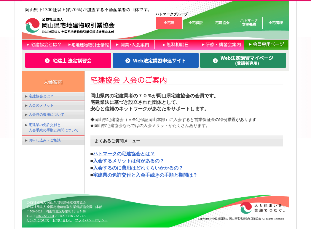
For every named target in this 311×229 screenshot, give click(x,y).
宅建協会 (222, 23)
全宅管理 (276, 23)
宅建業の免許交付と (45, 125)
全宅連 (169, 23)
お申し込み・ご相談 (45, 140)
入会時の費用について (46, 114)
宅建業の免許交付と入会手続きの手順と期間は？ (145, 175)
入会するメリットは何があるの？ (128, 160)
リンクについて (38, 220)
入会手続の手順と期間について (54, 130)
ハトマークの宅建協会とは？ (124, 153)
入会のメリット (41, 105)
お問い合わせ (62, 220)
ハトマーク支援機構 (249, 22)
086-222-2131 (45, 215)
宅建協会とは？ (41, 96)
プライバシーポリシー (91, 220)
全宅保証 (196, 23)
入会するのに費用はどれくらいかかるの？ (138, 167)
